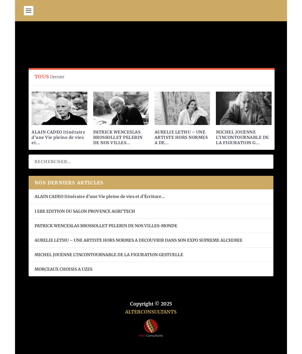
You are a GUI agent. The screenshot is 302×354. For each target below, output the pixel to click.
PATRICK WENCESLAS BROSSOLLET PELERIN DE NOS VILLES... (118, 137)
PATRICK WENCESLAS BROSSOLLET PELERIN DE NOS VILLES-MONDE (106, 225)
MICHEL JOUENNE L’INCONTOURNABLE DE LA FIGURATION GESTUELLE (109, 254)
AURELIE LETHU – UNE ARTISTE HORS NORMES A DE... (181, 137)
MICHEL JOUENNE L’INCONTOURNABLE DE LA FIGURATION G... (242, 137)
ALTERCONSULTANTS (151, 312)
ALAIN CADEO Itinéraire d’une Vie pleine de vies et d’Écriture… (100, 196)
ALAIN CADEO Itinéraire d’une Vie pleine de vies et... (58, 137)
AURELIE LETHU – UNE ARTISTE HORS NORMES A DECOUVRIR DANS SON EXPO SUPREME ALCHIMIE (138, 240)
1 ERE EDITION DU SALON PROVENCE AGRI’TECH (85, 211)
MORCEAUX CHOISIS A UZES (63, 269)
